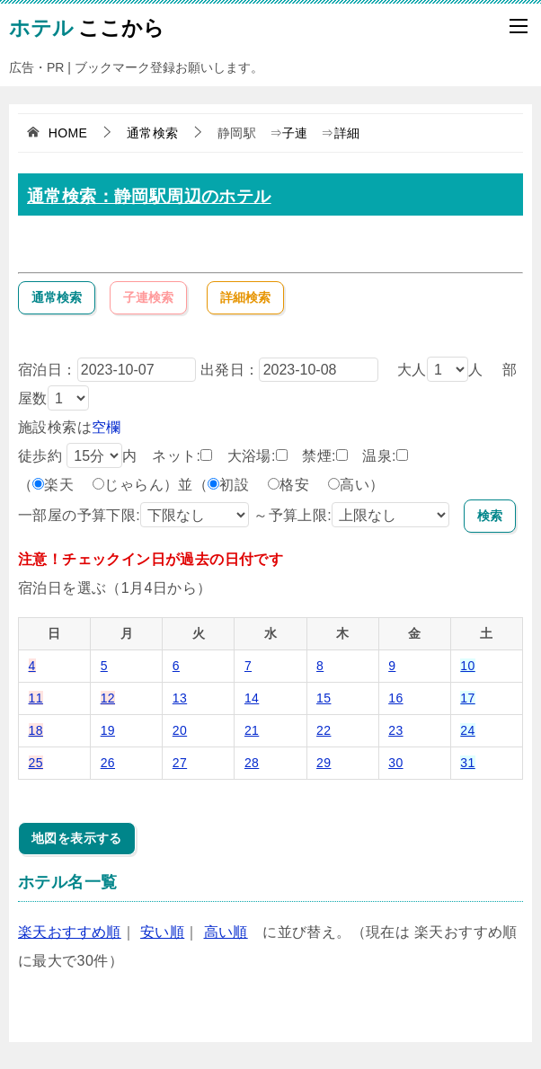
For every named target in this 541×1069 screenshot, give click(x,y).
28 (251, 762)
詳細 (347, 133)
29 (323, 762)
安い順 (162, 932)
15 (323, 698)
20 (180, 730)
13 (180, 698)
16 (395, 698)
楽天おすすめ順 (69, 932)
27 (180, 762)
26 (108, 762)
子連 (295, 133)
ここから (86, 26)
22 (323, 730)
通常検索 (56, 297)
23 (395, 730)
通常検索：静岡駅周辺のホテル (149, 196)
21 (251, 730)
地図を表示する (76, 838)
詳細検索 (245, 297)
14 (251, 698)
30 (395, 762)
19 (108, 730)
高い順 (226, 932)
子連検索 (148, 297)
